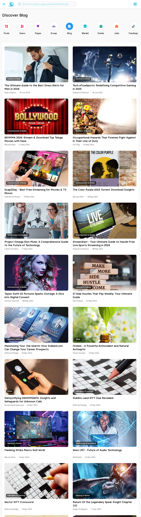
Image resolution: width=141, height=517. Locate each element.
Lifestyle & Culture (83, 287)
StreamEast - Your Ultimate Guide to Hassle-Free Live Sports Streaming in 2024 (104, 243)
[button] (47, 4)
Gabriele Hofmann (12, 197)
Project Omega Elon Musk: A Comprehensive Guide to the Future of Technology (36, 243)
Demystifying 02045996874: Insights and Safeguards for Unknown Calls (30, 399)
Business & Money (83, 131)
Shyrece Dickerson (81, 92)
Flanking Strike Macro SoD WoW (24, 450)
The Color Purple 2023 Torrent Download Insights (103, 189)
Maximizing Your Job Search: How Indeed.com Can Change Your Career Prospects (33, 347)
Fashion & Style (13, 79)
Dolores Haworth (11, 301)
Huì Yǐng (76, 145)
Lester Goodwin (11, 249)
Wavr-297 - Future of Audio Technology (97, 450)
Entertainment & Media (16, 131)
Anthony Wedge (11, 353)
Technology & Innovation (17, 235)
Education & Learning (84, 391)
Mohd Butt (77, 457)
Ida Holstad (78, 301)
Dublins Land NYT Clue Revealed (93, 397)
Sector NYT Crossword (18, 502)
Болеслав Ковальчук (14, 405)
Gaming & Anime (83, 79)
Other (78, 339)
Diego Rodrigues (80, 509)
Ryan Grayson (10, 92)
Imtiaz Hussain (79, 353)
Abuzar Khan (10, 145)
